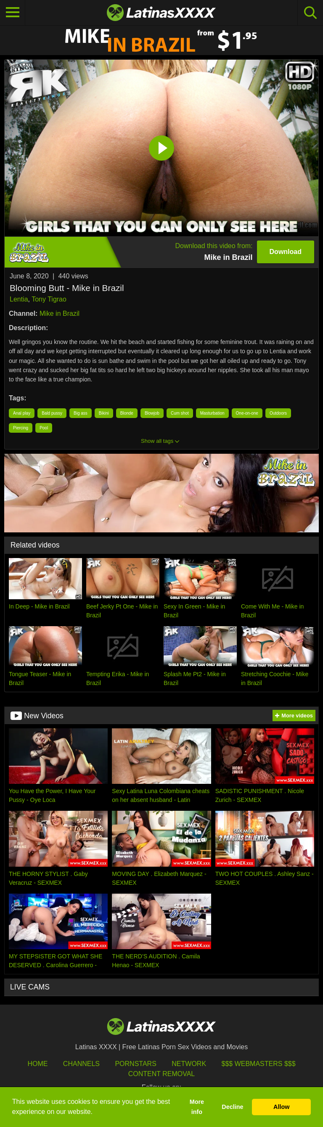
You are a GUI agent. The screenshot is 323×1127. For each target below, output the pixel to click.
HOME (37, 1063)
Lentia (19, 299)
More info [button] (197, 1106)
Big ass (80, 413)
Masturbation (212, 413)
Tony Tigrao (49, 299)
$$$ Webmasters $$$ (259, 1063)
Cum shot (180, 413)
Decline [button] (232, 1106)
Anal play (21, 413)
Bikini (104, 413)
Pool (44, 428)
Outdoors (278, 413)
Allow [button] (281, 1106)
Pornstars (135, 1063)
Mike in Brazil (59, 313)
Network (189, 1063)
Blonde (126, 413)
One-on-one (247, 413)
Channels (81, 1063)
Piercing (20, 428)
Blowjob (152, 413)
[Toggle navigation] (12, 12)
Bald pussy (52, 413)
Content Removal (161, 1073)
